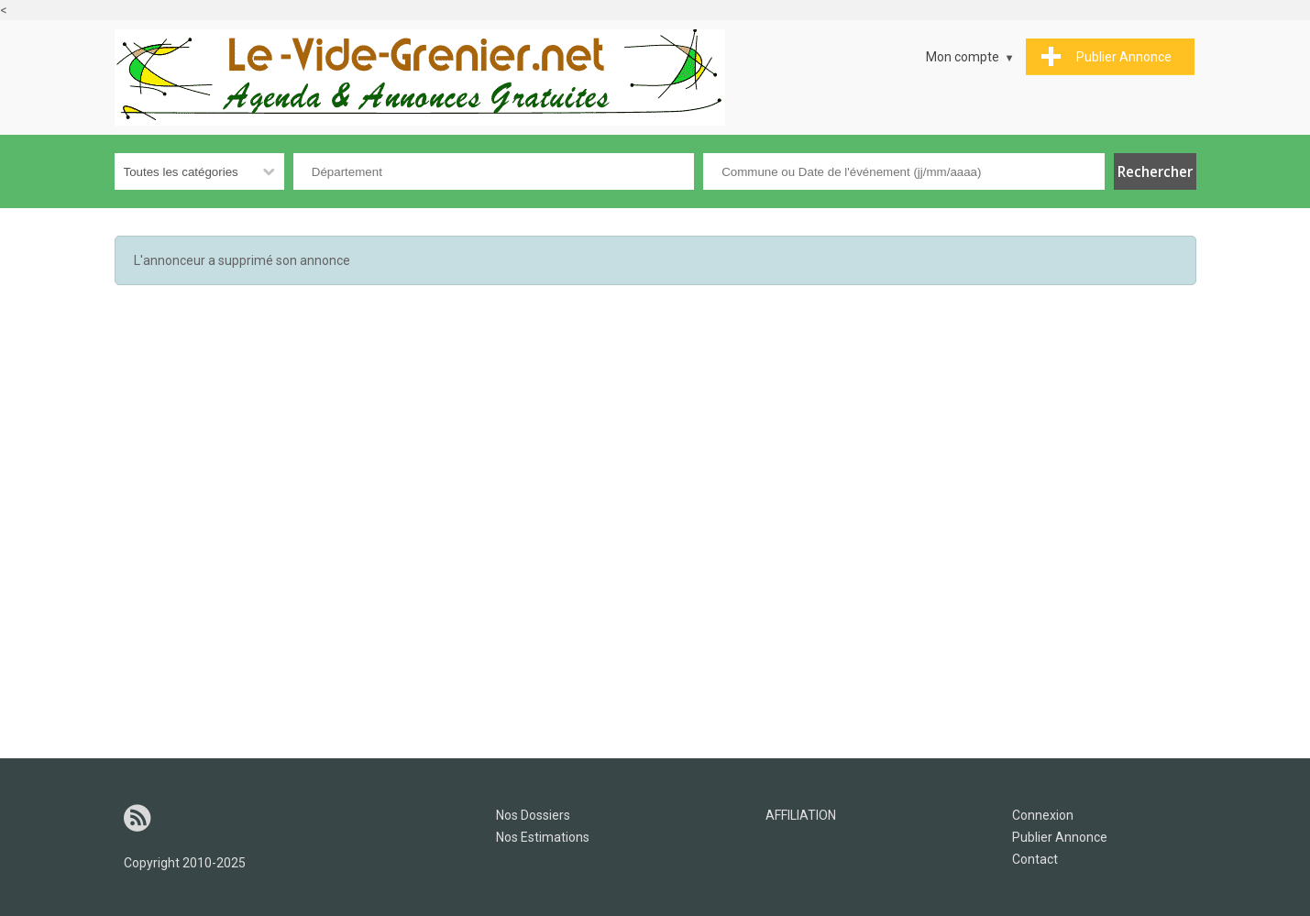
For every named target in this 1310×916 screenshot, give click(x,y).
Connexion (1042, 815)
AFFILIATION (800, 815)
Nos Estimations (542, 837)
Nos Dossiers (533, 815)
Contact (1035, 859)
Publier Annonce (1059, 837)
